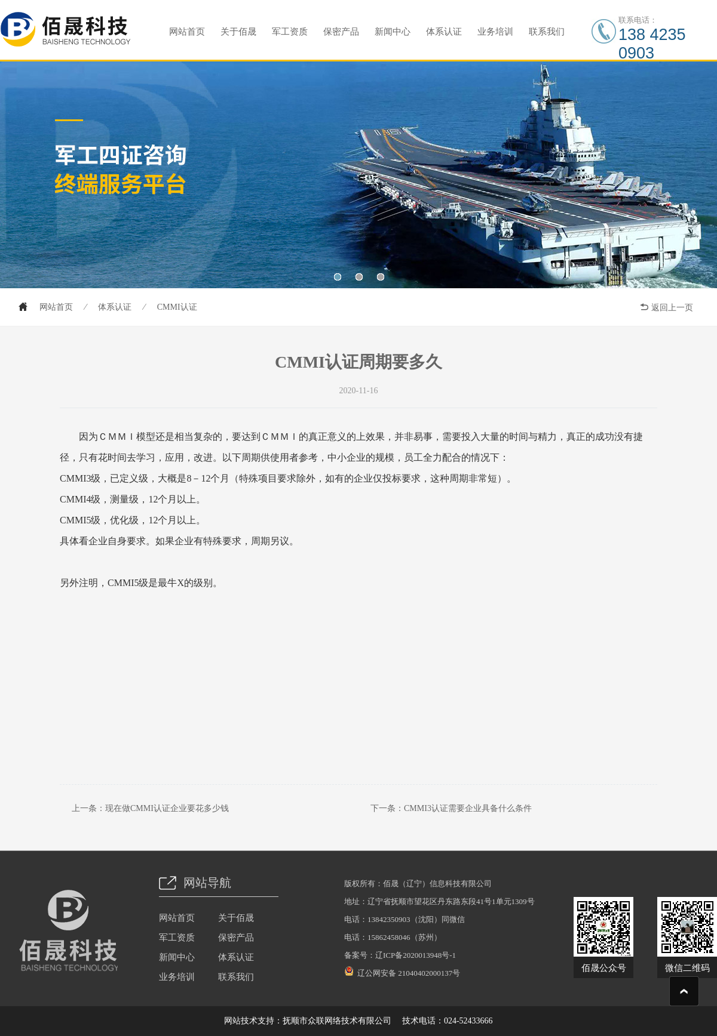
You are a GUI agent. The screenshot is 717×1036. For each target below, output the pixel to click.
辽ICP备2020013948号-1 (415, 955)
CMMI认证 (177, 307)
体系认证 (444, 31)
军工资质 (290, 31)
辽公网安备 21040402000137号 (402, 972)
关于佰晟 (238, 31)
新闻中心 (392, 31)
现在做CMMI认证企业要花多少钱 (167, 808)
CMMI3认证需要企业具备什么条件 (468, 808)
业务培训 (495, 31)
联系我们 (547, 31)
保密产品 (341, 31)
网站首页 (187, 31)
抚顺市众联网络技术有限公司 (337, 1020)
